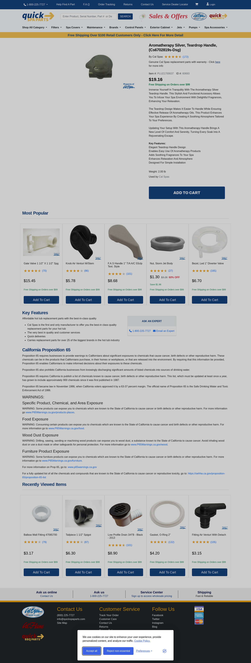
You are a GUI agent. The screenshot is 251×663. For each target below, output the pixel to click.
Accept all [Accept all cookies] (91, 651)
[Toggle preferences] (144, 651)
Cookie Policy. (142, 640)
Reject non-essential (118, 651)
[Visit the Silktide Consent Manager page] (164, 651)
